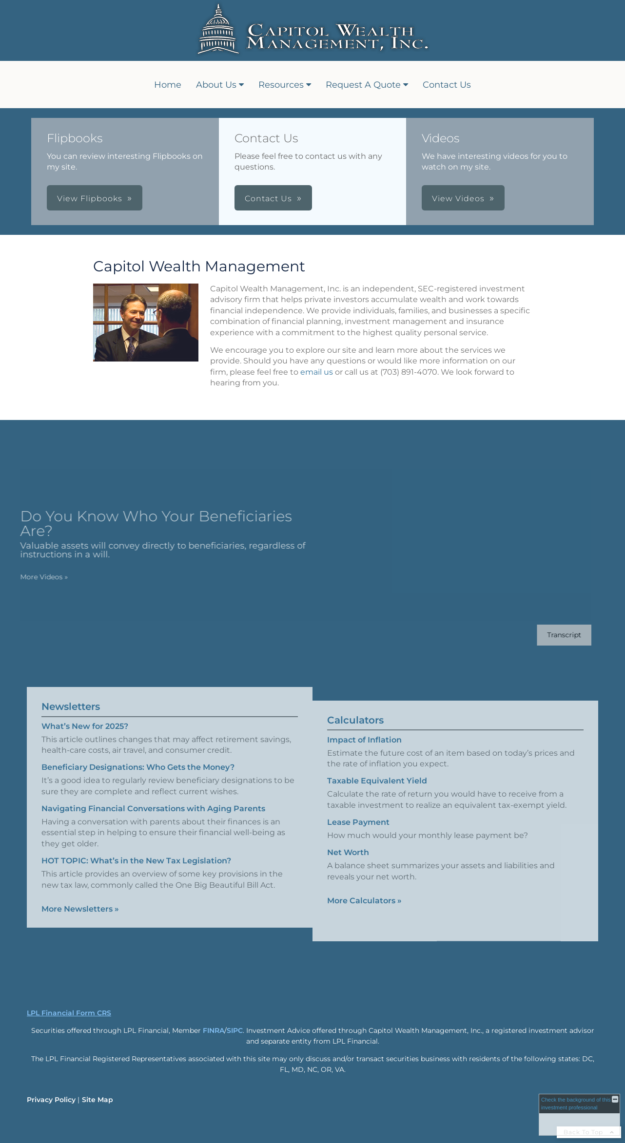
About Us (216, 84)
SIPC (235, 1030)
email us (316, 372)
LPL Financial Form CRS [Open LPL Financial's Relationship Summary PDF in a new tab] (69, 1013)
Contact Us (447, 84)
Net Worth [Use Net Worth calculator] (348, 861)
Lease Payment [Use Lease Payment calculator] (358, 831)
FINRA (213, 1030)
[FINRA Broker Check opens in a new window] (579, 1115)
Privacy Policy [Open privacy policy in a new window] (51, 1099)
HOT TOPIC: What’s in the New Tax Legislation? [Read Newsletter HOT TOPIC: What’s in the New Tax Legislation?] (136, 852)
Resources (281, 84)
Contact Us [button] (268, 198)
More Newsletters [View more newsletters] (80, 900)
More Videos (35, 576)
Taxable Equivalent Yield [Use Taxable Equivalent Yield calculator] (377, 789)
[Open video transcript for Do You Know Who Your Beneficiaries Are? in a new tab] (555, 635)
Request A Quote (363, 84)
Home (167, 84)
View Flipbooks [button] (89, 198)
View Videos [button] (458, 198)
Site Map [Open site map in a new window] (97, 1099)
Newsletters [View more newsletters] (70, 697)
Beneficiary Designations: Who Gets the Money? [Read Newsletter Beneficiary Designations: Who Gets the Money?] (137, 758)
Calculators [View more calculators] (355, 729)
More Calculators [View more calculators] (364, 909)
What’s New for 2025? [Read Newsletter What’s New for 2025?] (84, 717)
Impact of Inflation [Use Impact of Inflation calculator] (364, 748)
